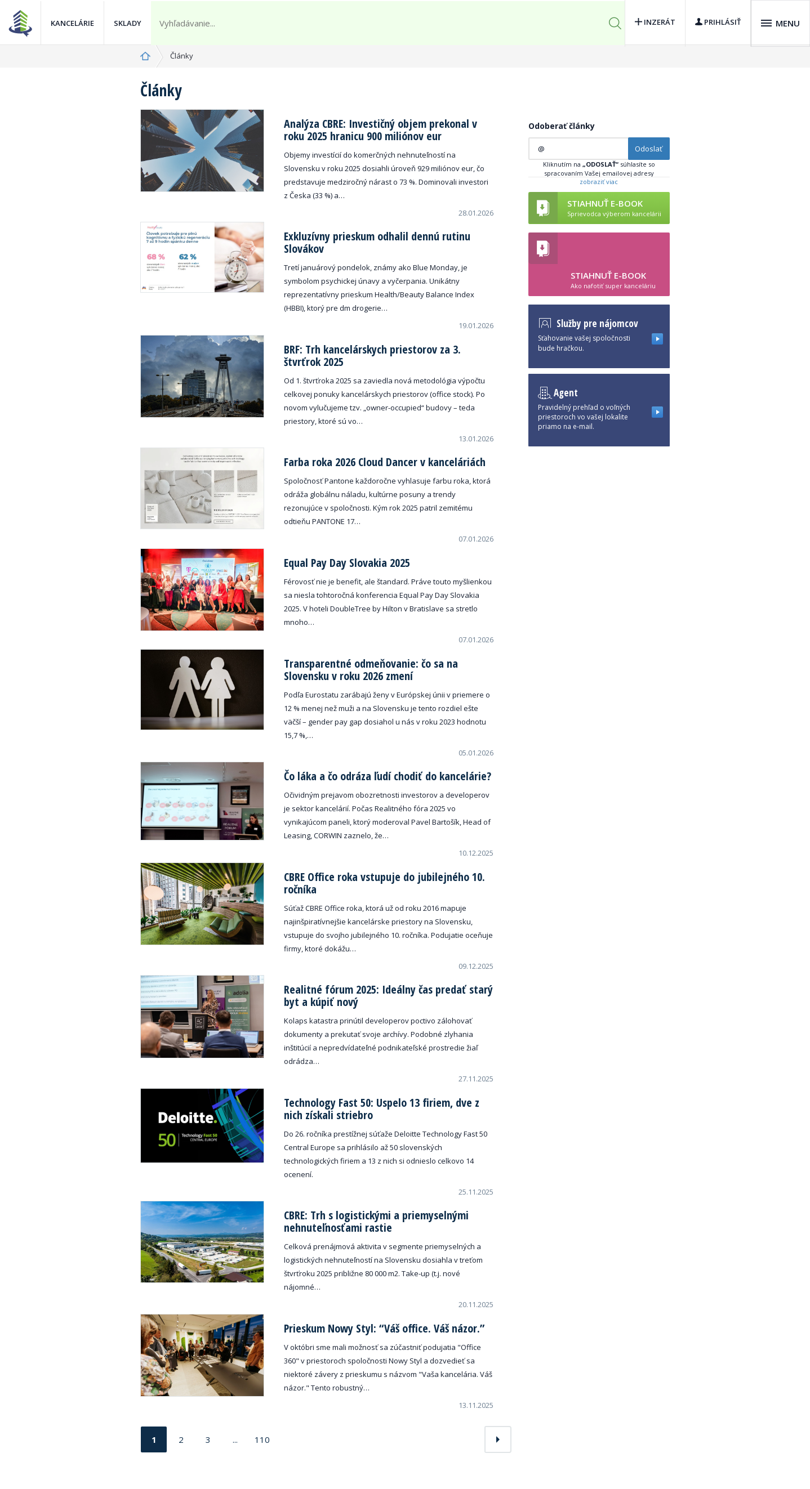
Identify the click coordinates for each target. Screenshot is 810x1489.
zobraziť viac (599, 181)
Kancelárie (72, 22)
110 (262, 1439)
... (235, 1439)
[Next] (497, 1439)
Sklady (127, 22)
